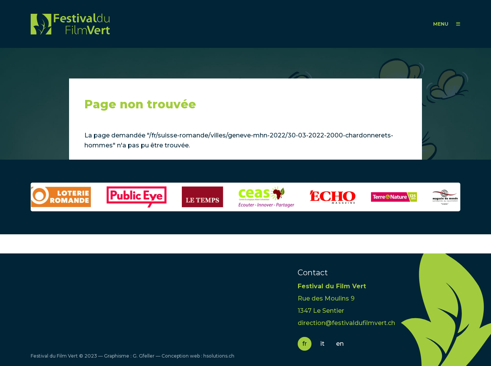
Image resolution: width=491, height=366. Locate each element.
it (322, 343)
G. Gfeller (144, 356)
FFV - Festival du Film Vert (70, 24)
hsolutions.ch (218, 356)
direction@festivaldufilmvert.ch (346, 323)
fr (304, 343)
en (340, 343)
